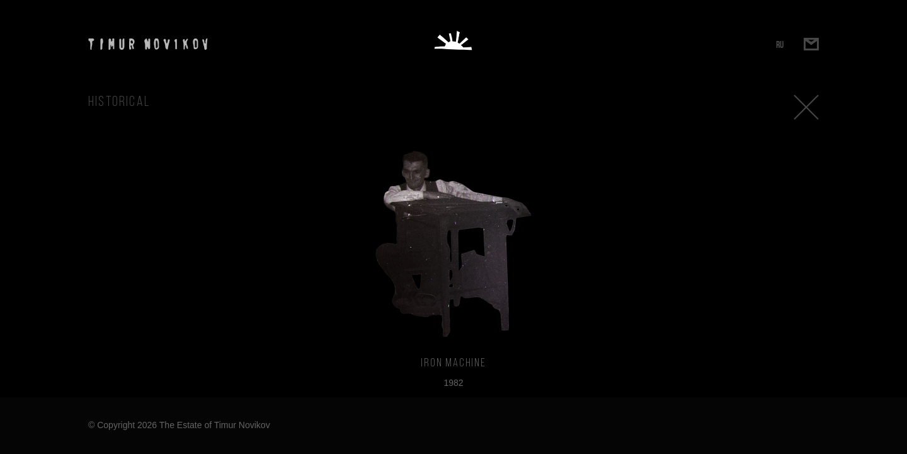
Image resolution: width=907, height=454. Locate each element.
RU (780, 44)
